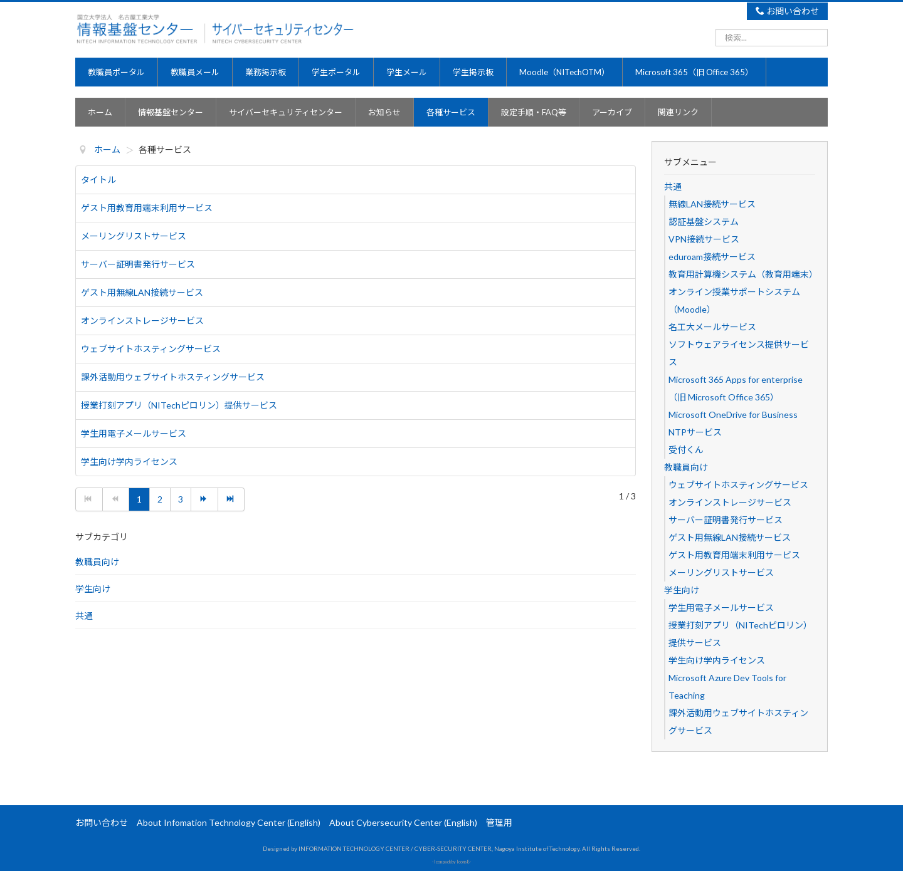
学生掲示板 (473, 72)
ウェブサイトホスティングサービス (151, 348)
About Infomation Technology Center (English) (228, 822)
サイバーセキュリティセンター (285, 112)
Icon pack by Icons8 (451, 861)
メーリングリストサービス (133, 236)
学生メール (406, 72)
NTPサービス (695, 432)
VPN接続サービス (703, 239)
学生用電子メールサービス (133, 433)
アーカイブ (612, 112)
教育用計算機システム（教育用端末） (743, 274)
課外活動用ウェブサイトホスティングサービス (173, 377)
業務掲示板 (265, 72)
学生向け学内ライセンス (129, 461)
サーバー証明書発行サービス (138, 264)
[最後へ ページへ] (231, 499)
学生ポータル (336, 72)
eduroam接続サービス (712, 256)
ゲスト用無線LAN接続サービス (142, 292)
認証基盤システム (703, 221)
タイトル (98, 179)
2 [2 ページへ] (159, 499)
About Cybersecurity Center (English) (403, 822)
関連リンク (678, 112)
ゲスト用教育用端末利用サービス (147, 207)
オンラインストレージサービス (142, 320)
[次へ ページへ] (204, 499)
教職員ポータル (116, 72)
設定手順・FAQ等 (533, 112)
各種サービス (450, 112)
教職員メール (195, 72)
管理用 (499, 822)
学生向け (92, 588)
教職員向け (97, 561)
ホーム (100, 112)
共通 (84, 615)
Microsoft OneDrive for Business (733, 414)
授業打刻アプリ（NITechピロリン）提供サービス (179, 405)
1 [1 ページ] (139, 499)
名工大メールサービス (712, 326)
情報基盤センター (170, 112)
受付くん (686, 449)
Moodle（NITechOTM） (564, 72)
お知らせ (384, 112)
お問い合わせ (788, 11)
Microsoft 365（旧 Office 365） (694, 72)
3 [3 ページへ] (180, 499)
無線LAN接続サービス (712, 204)
